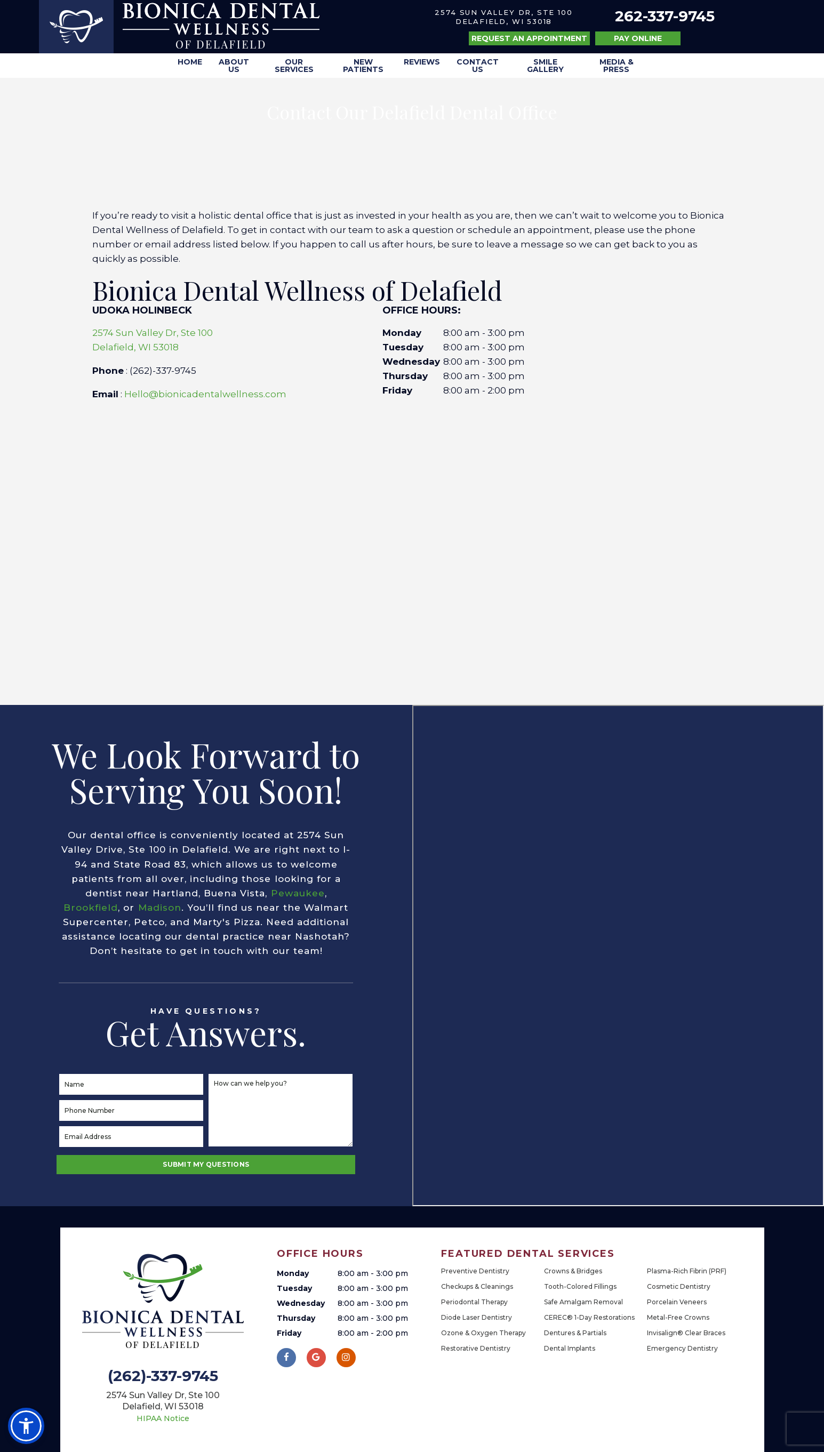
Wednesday (411, 361)
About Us (234, 65)
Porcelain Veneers (677, 1302)
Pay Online (638, 38)
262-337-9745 (665, 16)
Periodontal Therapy (474, 1302)
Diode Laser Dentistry (476, 1317)
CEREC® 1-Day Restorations (589, 1317)
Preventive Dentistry (475, 1271)
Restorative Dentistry (475, 1348)
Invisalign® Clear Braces (686, 1333)
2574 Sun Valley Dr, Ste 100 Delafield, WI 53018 (503, 17)
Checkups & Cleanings (477, 1286)
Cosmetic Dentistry (678, 1286)
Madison (159, 907)
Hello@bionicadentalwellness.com (205, 394)
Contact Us (478, 65)
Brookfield (90, 907)
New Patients (363, 65)
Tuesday (402, 347)
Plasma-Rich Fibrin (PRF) (686, 1271)
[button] (26, 1425)
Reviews (422, 62)
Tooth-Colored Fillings (580, 1286)
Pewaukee (298, 893)
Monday (401, 332)
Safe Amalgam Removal (583, 1302)
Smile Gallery (545, 65)
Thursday (405, 376)
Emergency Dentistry (682, 1348)
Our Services (294, 65)
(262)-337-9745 (163, 1376)
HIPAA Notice (163, 1418)
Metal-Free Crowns (678, 1317)
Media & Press (616, 65)
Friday (397, 390)
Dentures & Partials (575, 1333)
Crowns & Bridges (573, 1271)
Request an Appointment (529, 38)
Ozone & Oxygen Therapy (483, 1333)
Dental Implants (569, 1348)
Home (190, 62)
